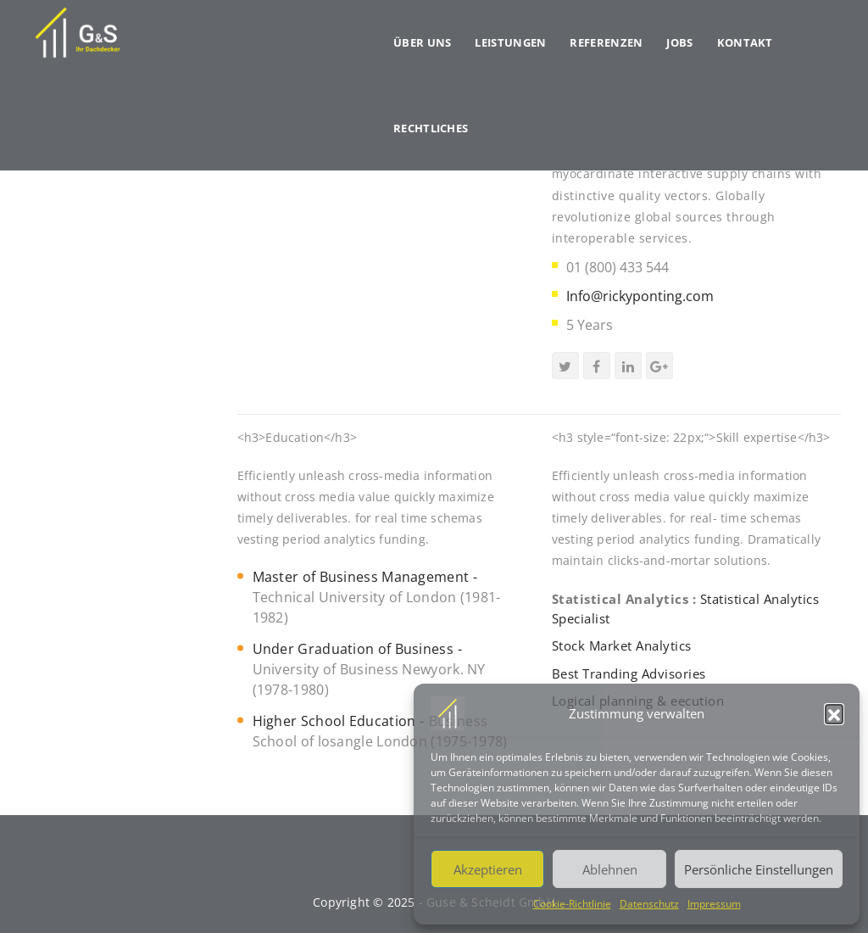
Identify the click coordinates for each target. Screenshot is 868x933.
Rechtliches (430, 128)
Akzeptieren (487, 869)
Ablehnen (609, 869)
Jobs (679, 42)
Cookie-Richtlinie (572, 904)
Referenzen (606, 42)
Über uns (422, 42)
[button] (834, 713)
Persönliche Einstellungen (758, 869)
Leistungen (510, 42)
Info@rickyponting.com (640, 296)
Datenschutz (649, 904)
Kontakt (745, 42)
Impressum (714, 904)
